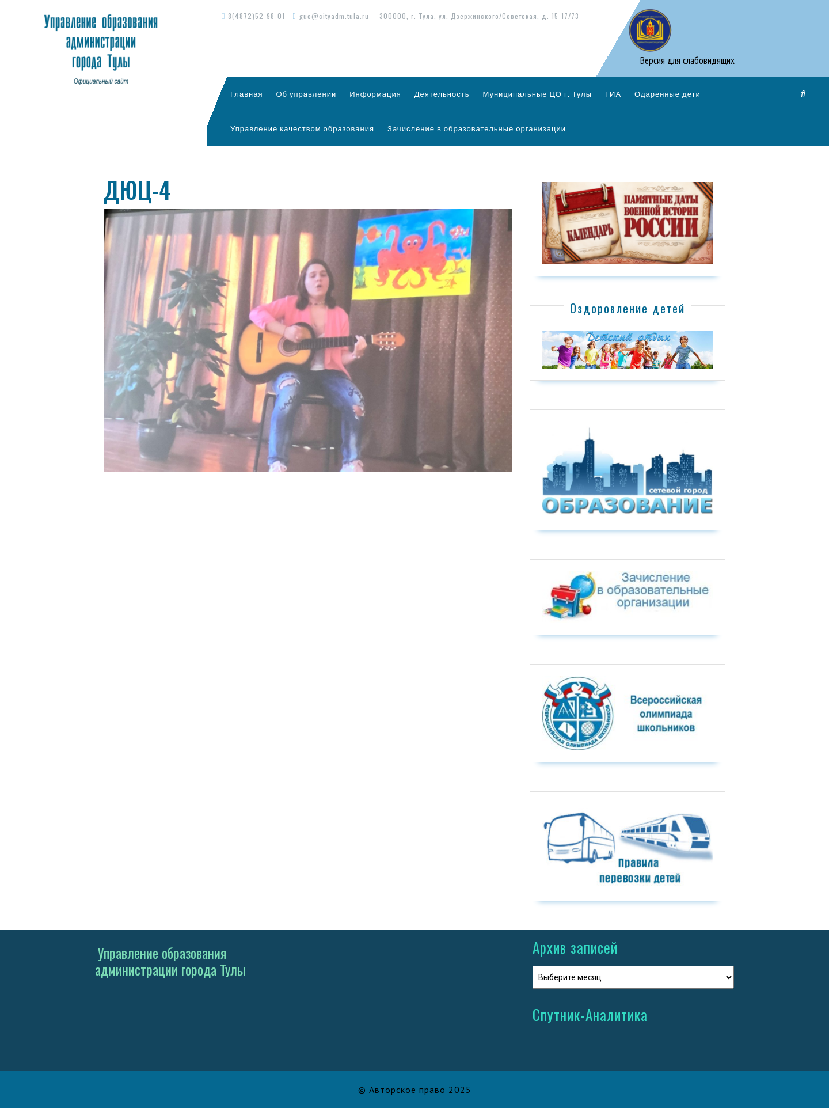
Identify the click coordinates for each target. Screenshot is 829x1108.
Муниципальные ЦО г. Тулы (537, 94)
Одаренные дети (667, 94)
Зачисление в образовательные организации (476, 128)
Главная (246, 94)
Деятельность (442, 94)
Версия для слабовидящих (686, 60)
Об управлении (306, 94)
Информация (375, 94)
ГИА (613, 94)
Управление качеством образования (302, 128)
